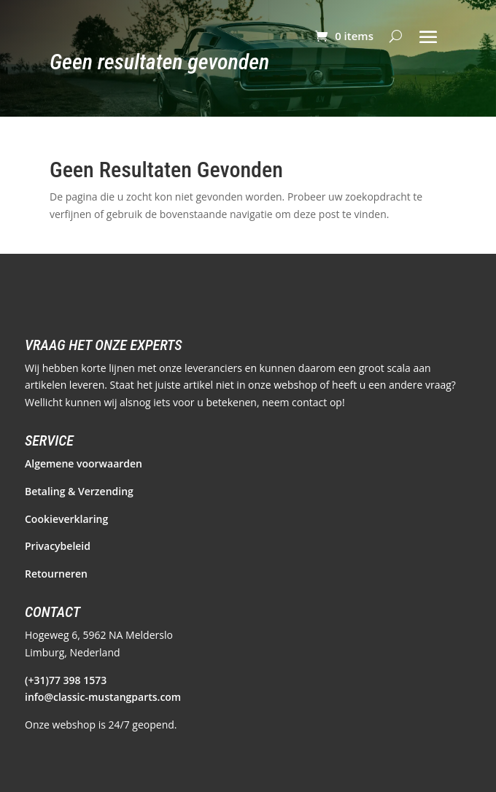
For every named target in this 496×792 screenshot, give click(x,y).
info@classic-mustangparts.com (103, 697)
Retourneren (56, 574)
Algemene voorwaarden (83, 463)
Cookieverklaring (66, 519)
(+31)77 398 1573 (65, 680)
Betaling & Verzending (79, 491)
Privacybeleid (57, 546)
